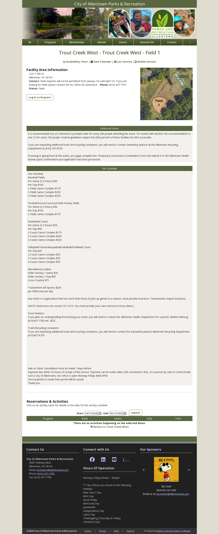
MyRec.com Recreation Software (174, 530)
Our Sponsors (150, 449)
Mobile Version (146, 61)
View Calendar (102, 61)
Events (123, 42)
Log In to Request (40, 97)
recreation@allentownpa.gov (52, 470)
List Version (124, 61)
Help (116, 530)
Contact (171, 42)
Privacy (102, 530)
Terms (88, 530)
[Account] (190, 42)
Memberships (76, 42)
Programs (50, 42)
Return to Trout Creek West (111, 426)
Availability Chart (75, 61)
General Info (147, 42)
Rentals (101, 42)
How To (130, 530)
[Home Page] (30, 42)
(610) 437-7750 (46, 473)
